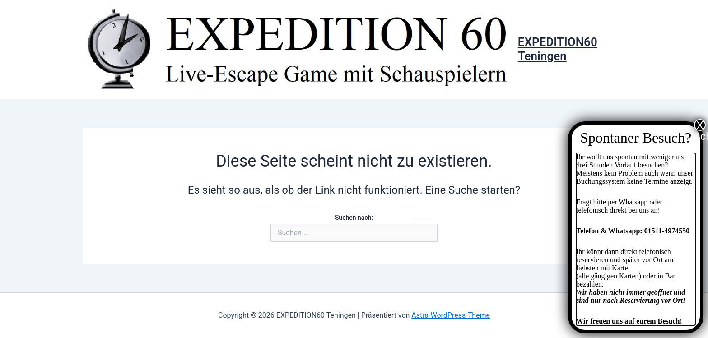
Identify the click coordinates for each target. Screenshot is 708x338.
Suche (421, 215)
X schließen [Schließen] (700, 125)
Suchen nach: (354, 217)
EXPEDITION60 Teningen (557, 49)
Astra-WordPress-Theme (450, 315)
